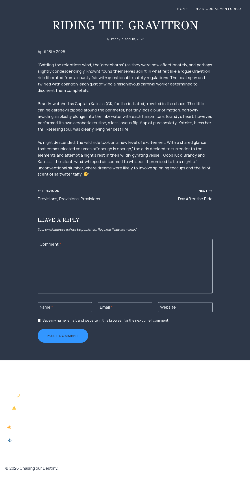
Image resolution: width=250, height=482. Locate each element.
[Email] (125, 307)
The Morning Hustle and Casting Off (43, 427)
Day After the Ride (171, 194)
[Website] (185, 307)
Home (182, 8)
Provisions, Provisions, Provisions (79, 194)
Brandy (115, 39)
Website (168, 307)
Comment (50, 244)
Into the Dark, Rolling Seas (43, 395)
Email (106, 307)
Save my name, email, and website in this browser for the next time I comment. (106, 320)
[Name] (65, 307)
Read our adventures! (218, 8)
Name (46, 307)
